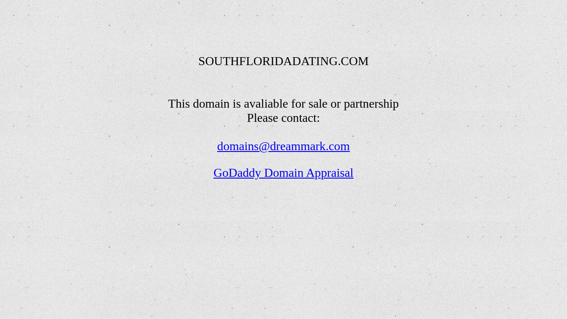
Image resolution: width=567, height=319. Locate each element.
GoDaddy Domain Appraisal (283, 172)
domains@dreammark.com (283, 146)
